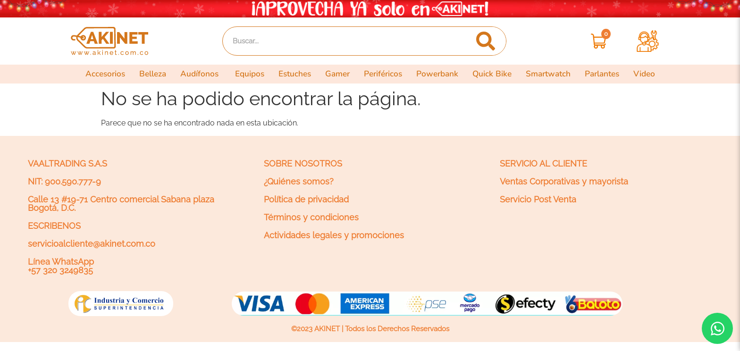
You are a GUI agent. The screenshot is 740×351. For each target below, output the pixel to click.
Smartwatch (548, 73)
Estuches (294, 73)
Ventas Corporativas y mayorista (564, 181)
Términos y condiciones (311, 217)
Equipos (249, 73)
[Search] (485, 41)
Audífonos (200, 73)
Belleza (152, 73)
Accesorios (105, 73)
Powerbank (437, 73)
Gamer (337, 73)
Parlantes (602, 73)
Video (644, 73)
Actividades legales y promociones (334, 235)
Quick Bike (492, 73)
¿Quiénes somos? (299, 181)
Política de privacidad (306, 199)
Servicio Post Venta (538, 199)
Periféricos (383, 73)
